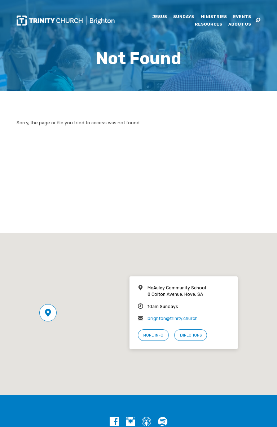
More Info (153, 335)
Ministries (214, 17)
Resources (208, 24)
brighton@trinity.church (173, 318)
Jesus (159, 17)
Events (242, 17)
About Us (239, 24)
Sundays (183, 17)
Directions (191, 335)
